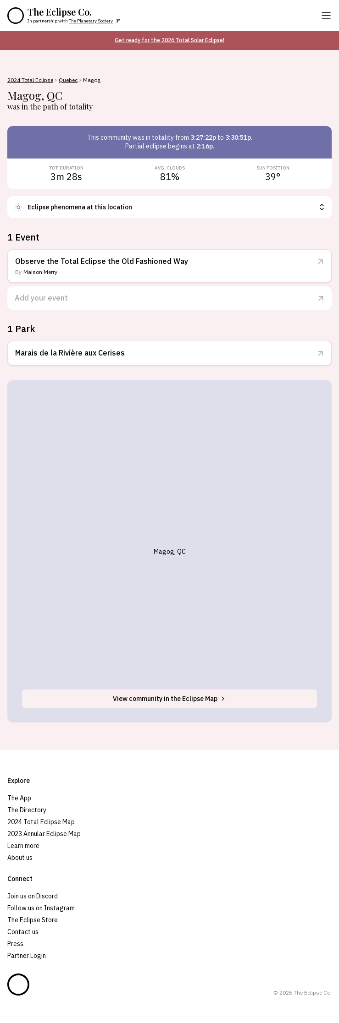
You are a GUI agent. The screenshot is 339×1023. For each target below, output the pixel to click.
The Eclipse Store (32, 920)
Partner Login (26, 955)
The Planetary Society (91, 21)
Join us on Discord (32, 896)
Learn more (23, 845)
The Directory (26, 810)
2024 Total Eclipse (30, 80)
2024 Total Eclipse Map (41, 822)
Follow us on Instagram (41, 908)
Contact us (23, 932)
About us (20, 857)
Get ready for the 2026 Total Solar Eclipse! (169, 40)
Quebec (68, 80)
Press (15, 944)
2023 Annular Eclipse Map (44, 834)
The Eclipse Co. (60, 11)
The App (19, 798)
